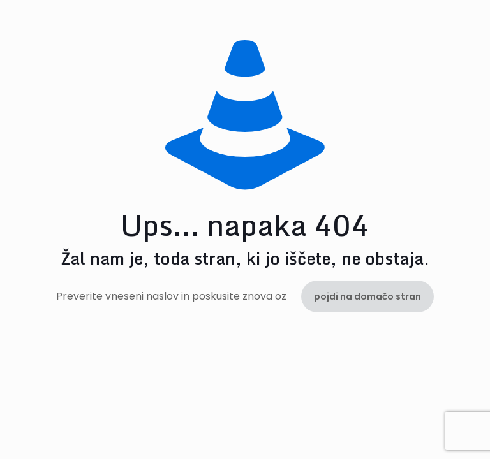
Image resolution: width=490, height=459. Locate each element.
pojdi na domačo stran (367, 296)
